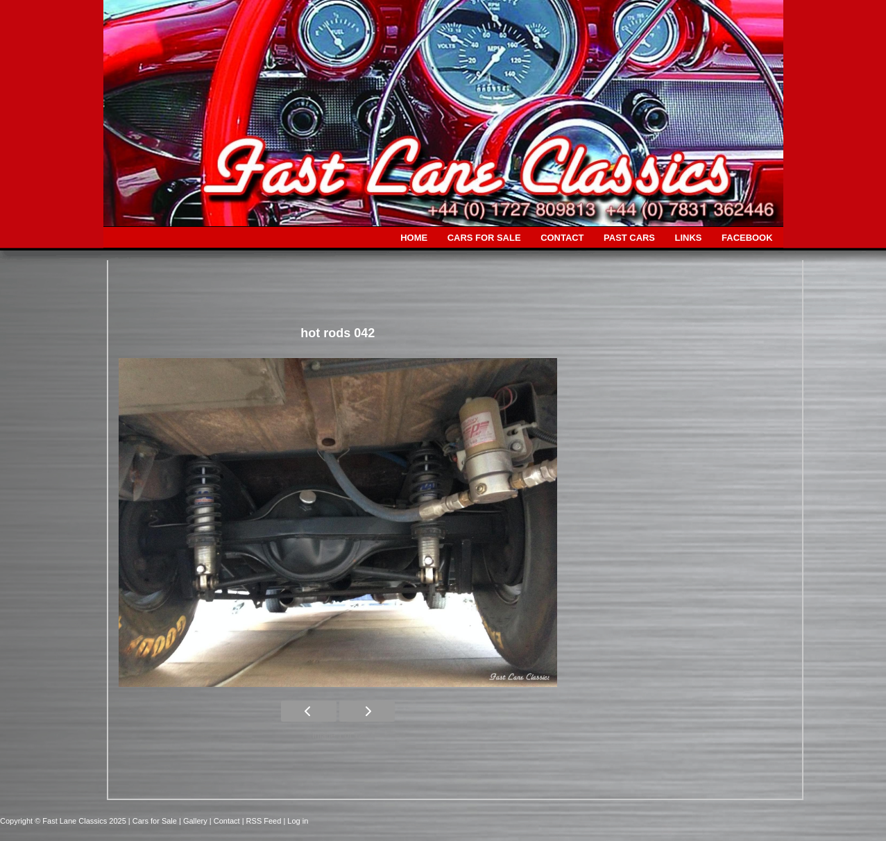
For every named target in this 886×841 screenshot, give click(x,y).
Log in (297, 821)
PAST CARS (629, 237)
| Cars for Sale (153, 821)
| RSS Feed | (265, 821)
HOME (413, 237)
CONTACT (561, 237)
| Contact (226, 821)
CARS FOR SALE (484, 237)
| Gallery (194, 821)
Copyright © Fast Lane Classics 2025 (64, 821)
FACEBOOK (747, 237)
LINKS (688, 237)
